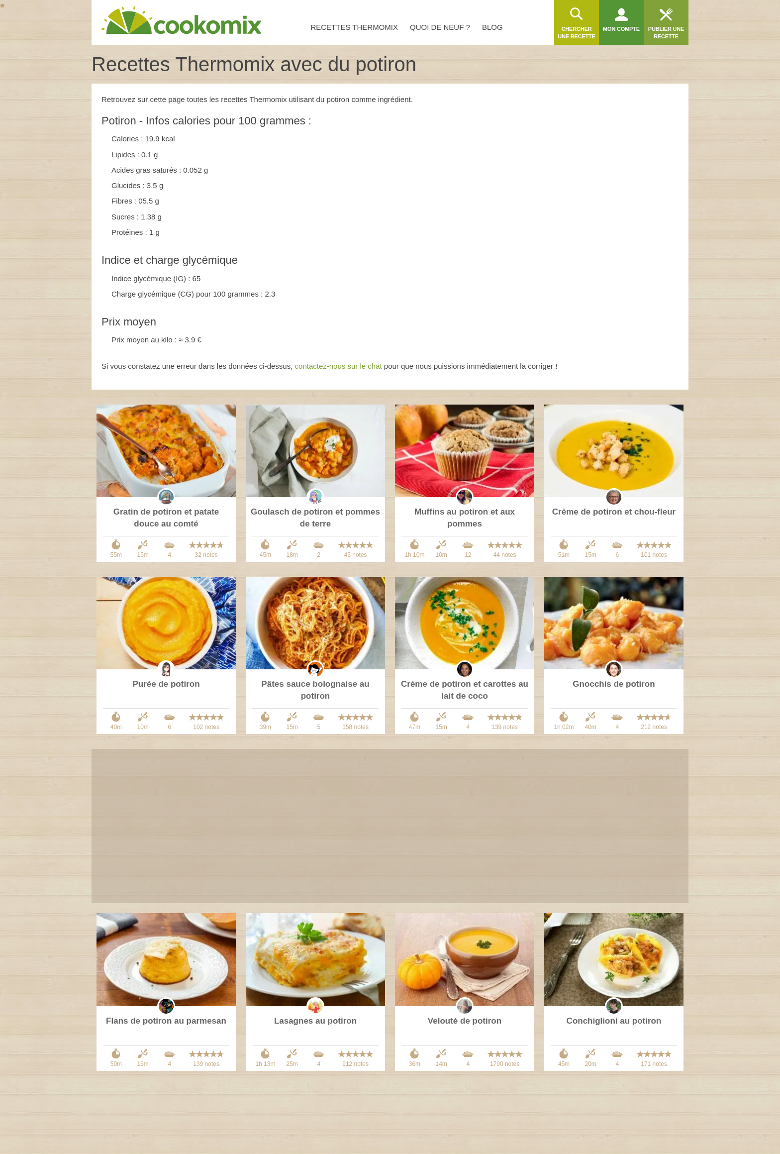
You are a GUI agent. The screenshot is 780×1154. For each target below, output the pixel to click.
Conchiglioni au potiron (614, 1021)
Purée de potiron (165, 684)
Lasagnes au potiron (315, 1021)
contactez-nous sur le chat (338, 366)
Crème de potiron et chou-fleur (614, 512)
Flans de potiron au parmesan (166, 1021)
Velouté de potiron (464, 1021)
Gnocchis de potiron (614, 684)
